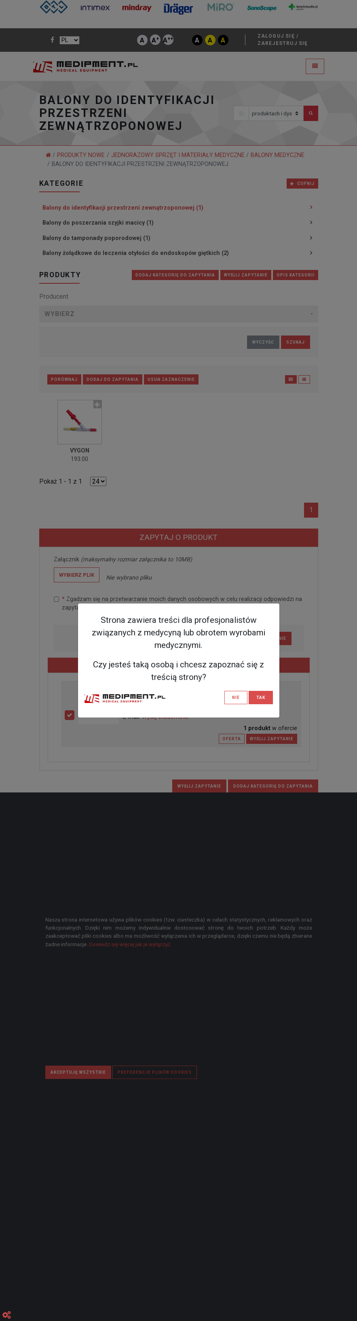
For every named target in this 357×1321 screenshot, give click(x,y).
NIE (236, 697)
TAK (261, 697)
